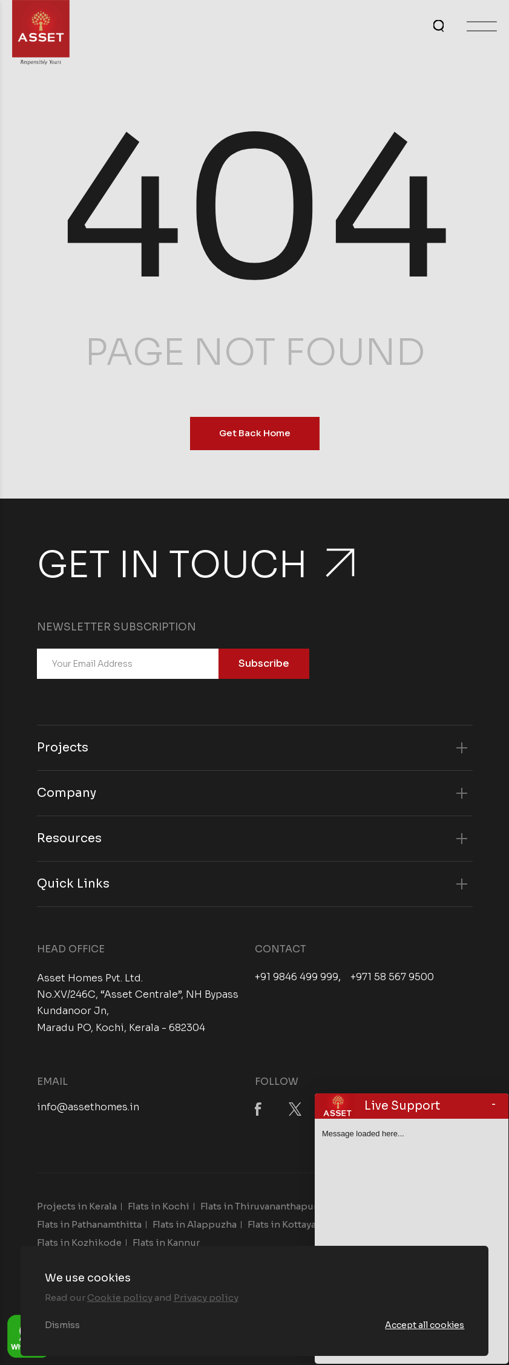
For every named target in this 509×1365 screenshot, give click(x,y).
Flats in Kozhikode (79, 1242)
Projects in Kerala (77, 1206)
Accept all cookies (424, 1325)
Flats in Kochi (158, 1206)
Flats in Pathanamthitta (89, 1224)
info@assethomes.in (88, 1107)
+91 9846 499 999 (296, 977)
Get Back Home (255, 433)
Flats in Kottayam (286, 1224)
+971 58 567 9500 (392, 977)
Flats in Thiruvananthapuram (265, 1206)
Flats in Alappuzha (195, 1224)
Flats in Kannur (166, 1242)
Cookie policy (120, 1297)
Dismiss (62, 1325)
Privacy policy (206, 1297)
